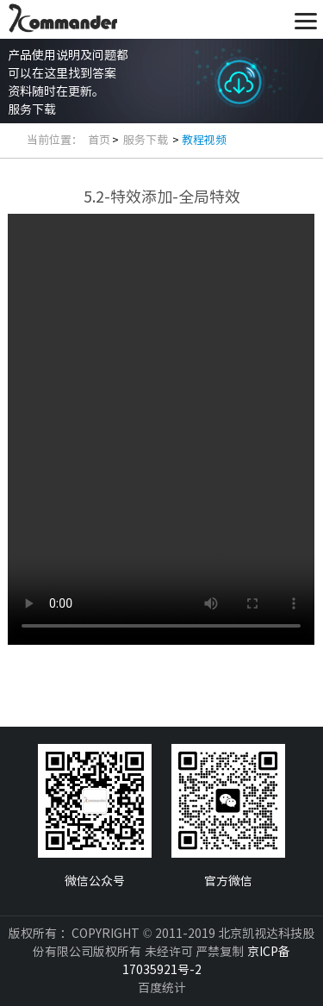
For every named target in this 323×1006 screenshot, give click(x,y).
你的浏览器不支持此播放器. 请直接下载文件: (161, 429)
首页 (99, 140)
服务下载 (147, 140)
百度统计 (162, 988)
